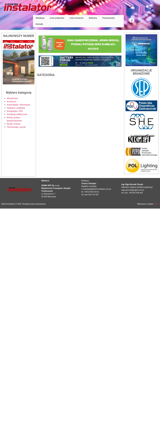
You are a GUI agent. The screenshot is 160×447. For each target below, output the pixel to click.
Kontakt (39, 24)
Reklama (93, 18)
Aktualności (12, 98)
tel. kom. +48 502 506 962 (132, 193)
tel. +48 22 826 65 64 (90, 192)
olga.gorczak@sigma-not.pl (132, 190)
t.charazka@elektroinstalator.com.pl (96, 189)
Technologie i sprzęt (16, 127)
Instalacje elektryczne (17, 114)
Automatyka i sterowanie (18, 104)
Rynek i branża (13, 124)
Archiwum (11, 101)
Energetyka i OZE (15, 111)
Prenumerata (108, 18)
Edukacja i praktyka (16, 108)
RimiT (156, 204)
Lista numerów (77, 18)
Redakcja (40, 18)
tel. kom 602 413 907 (90, 195)
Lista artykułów (57, 18)
